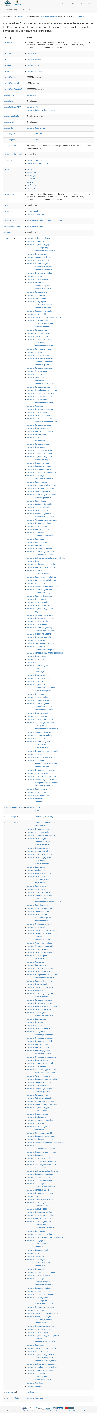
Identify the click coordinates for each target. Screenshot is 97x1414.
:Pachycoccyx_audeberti (40, 358)
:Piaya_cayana (36, 298)
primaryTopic (12, 1398)
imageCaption (12, 116)
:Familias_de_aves (38, 163)
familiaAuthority (12, 107)
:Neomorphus (36, 282)
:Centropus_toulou (38, 681)
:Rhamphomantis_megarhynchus (43, 390)
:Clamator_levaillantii (39, 257)
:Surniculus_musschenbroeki (42, 422)
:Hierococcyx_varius (38, 381)
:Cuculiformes (36, 65)
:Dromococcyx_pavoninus (40, 333)
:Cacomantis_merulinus (40, 590)
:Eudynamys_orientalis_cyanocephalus (46, 558)
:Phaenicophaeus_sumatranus (42, 729)
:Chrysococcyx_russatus (40, 609)
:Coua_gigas (35, 539)
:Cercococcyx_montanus (40, 786)
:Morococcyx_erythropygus (41, 488)
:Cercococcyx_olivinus (39, 349)
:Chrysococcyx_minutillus (40, 393)
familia (9, 101)
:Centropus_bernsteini (39, 444)
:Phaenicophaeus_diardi (40, 403)
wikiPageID (10, 77)
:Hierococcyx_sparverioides (41, 567)
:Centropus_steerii (37, 330)
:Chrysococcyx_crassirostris (41, 472)
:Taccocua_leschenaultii (40, 615)
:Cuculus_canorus (37, 412)
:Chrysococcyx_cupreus (40, 244)
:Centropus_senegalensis (40, 618)
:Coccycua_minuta (38, 640)
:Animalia (34, 59)
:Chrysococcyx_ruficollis (40, 457)
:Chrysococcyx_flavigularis (41, 650)
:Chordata (34, 71)
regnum (9, 140)
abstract (8, 42)
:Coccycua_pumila (38, 371)
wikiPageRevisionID (13, 89)
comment (9, 194)
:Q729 (32, 176)
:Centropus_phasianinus (40, 324)
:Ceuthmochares (37, 533)
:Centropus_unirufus (38, 387)
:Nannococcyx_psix (38, 767)
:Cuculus (34, 669)
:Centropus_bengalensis (40, 773)
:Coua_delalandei (37, 320)
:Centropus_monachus (39, 270)
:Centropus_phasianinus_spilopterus (45, 653)
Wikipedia (30, 1411)
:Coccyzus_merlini (37, 400)
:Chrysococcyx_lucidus (39, 453)
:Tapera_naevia (36, 583)
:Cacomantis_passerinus (40, 536)
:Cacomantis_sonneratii (40, 362)
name (9, 122)
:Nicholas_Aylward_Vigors (41, 110)
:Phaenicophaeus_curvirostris (42, 520)
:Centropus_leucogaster (40, 409)
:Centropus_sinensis (38, 678)
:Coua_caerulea (37, 343)
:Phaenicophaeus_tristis (40, 732)
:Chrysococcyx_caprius (39, 339)
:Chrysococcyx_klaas (39, 523)
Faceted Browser (69, 3)
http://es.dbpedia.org (49, 16)
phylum (8, 71)
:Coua (33, 561)
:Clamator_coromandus (40, 311)
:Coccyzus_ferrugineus (39, 596)
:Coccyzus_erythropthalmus (41, 577)
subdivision (11, 146)
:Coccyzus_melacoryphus (40, 631)
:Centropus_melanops (39, 745)
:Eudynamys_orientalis (39, 514)
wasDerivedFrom (12, 220)
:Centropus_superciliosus (40, 419)
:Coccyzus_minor (37, 789)
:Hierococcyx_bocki (38, 529)
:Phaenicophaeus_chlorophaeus (43, 346)
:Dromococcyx (36, 441)
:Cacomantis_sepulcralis (40, 700)
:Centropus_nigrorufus (39, 273)
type (6, 169)
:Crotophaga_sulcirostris (40, 450)
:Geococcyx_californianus (40, 722)
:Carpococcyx (36, 647)
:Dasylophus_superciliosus (41, 757)
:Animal (31, 179)
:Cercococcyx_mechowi (40, 479)
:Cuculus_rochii (36, 314)
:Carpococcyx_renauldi (39, 548)
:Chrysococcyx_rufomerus (41, 770)
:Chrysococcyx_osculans (40, 710)
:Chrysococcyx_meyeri (39, 593)
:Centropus (35, 438)
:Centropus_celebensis (39, 305)
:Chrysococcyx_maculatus (41, 688)
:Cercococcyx (36, 241)
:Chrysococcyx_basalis (39, 707)
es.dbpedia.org (79, 16)
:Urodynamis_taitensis (39, 469)
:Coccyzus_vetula (37, 476)
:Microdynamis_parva (39, 795)
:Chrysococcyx (36, 685)
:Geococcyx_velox (37, 738)
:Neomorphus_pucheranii (40, 263)
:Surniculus (35, 406)
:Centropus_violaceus (39, 308)
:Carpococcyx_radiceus (40, 735)
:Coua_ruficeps (36, 501)
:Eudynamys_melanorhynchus (42, 586)
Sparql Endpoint (87, 3)
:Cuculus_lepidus (37, 624)
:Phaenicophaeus (37, 336)
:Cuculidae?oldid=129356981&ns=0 (45, 220)
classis (9, 95)
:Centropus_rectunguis (39, 368)
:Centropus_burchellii (39, 637)
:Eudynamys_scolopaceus (41, 779)
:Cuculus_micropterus (39, 691)
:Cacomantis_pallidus (39, 666)
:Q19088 (33, 172)
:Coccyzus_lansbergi (39, 355)
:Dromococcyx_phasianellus (41, 485)
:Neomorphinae (36, 434)
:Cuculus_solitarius (38, 260)
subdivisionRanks (13, 154)
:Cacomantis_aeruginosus (41, 552)
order (7, 65)
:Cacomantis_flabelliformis (41, 251)
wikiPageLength (11, 83)
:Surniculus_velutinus (39, 289)
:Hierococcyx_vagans (39, 634)
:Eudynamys (35, 672)
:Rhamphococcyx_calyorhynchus (43, 783)
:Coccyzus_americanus (39, 713)
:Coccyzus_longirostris (39, 396)
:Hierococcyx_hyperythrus (40, 463)
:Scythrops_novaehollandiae (41, 580)
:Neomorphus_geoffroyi (40, 628)
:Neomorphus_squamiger (40, 517)
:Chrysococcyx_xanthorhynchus (43, 751)
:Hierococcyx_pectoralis (40, 431)
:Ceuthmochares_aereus (40, 555)
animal (20, 16)
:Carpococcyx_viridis (38, 295)
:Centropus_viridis (37, 510)
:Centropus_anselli (38, 605)
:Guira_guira (35, 726)
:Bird (30, 182)
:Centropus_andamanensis (41, 602)
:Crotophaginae (36, 599)
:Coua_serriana (36, 447)
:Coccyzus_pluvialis (38, 507)
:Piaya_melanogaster (39, 491)
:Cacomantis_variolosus (40, 704)
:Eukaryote (32, 185)
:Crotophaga (35, 694)
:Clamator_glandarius (39, 498)
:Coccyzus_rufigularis (39, 697)
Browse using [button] (11, 9)
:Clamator (34, 802)
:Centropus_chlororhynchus (41, 776)
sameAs (8, 211)
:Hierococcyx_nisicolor (39, 466)
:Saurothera (35, 798)
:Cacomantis (35, 571)
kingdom (9, 59)
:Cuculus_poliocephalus (40, 719)
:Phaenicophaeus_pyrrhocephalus (44, 317)
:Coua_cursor (36, 276)
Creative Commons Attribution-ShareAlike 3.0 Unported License (70, 1411)
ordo (8, 128)
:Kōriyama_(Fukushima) (40, 817)
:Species (31, 188)
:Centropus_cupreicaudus (40, 384)
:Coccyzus (34, 754)
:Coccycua (34, 352)
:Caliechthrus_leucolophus (41, 238)
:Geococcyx (35, 662)
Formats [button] (27, 9)
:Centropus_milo (37, 292)
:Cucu (33, 811)
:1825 (33, 107)
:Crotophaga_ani (37, 716)
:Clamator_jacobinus (38, 327)
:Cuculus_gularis (37, 792)
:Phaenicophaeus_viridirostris (42, 764)
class (7, 53)
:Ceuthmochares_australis (41, 564)
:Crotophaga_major (38, 248)
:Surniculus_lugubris (38, 286)
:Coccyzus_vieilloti (38, 621)
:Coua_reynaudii (37, 656)
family (9, 238)
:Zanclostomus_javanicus (40, 643)
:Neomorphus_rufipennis (40, 267)
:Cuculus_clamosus (38, 526)
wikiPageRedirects (14, 808)
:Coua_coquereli (37, 301)
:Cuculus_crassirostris (39, 659)
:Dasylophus (35, 377)
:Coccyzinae (35, 760)
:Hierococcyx (35, 545)
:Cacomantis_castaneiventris (42, 495)
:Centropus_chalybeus (39, 415)
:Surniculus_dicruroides (40, 504)
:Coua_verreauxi (37, 482)
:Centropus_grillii (37, 254)
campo (11, 817)
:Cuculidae (35, 160)
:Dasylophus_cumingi (39, 542)
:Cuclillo (33, 808)
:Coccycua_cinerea (38, 428)
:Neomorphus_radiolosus (40, 741)
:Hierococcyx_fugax (38, 460)
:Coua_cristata (36, 374)
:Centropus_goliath (38, 365)
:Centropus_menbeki (39, 574)
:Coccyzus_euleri (37, 675)
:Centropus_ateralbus (39, 425)
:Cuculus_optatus (37, 748)
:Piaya (33, 612)
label (7, 205)
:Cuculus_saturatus (38, 279)
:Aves (33, 53)
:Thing (30, 169)
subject (8, 160)
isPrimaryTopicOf (12, 226)
